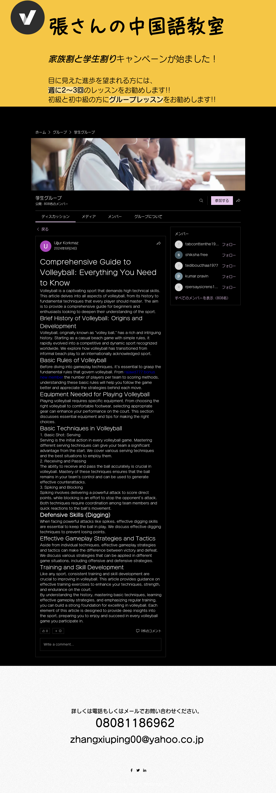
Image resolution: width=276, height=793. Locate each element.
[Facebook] (131, 770)
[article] (100, 446)
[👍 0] (45, 631)
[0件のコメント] (148, 631)
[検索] (201, 200)
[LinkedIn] (144, 770)
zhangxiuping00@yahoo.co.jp (137, 739)
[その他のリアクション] (58, 631)
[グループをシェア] (238, 200)
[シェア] (158, 243)
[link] (55, 216)
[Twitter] (138, 770)
